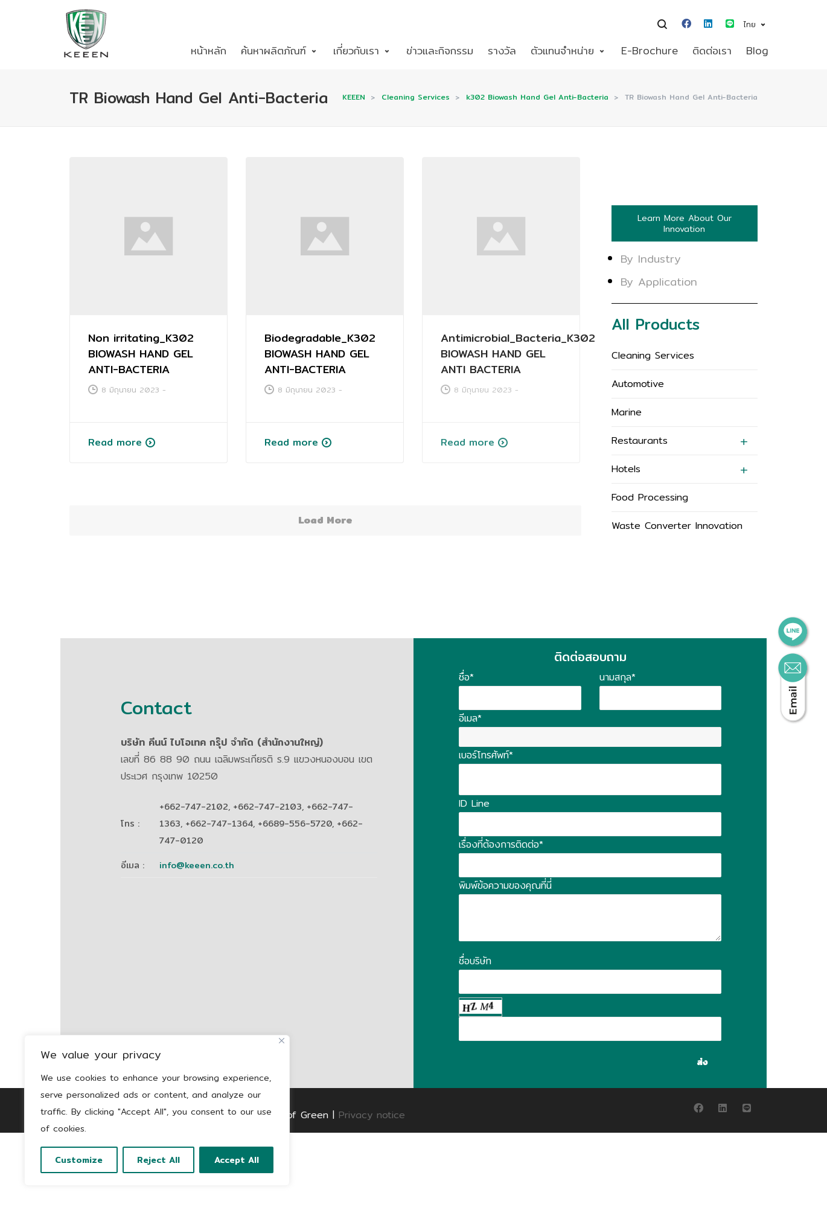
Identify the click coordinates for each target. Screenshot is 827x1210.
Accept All (236, 1160)
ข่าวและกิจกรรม (439, 50)
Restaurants (639, 440)
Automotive (637, 383)
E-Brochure (649, 50)
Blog (757, 50)
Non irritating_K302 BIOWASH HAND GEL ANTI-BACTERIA (141, 353)
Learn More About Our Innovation (684, 223)
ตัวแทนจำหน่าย (562, 50)
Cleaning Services (652, 355)
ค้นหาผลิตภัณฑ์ (273, 50)
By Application (659, 281)
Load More (325, 520)
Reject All (158, 1160)
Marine (626, 412)
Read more (115, 442)
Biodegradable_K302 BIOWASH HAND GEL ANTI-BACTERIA (318, 353)
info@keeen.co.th (196, 865)
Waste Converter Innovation (676, 525)
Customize (79, 1160)
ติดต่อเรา (712, 50)
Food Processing (649, 497)
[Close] (281, 1040)
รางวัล (502, 50)
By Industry (651, 258)
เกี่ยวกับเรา (356, 50)
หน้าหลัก (208, 50)
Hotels (625, 468)
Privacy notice (372, 1114)
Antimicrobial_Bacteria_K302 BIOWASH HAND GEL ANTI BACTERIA (516, 353)
